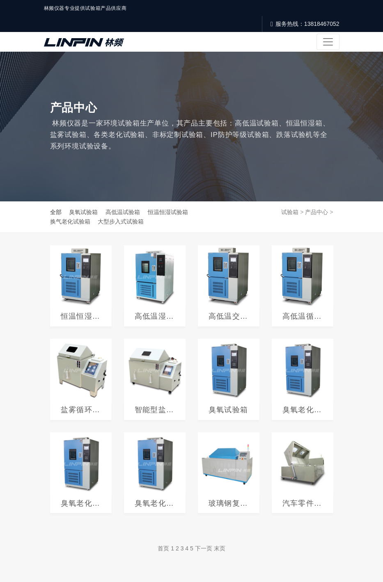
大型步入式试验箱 (121, 221)
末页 (219, 548)
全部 (56, 212)
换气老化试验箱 (70, 221)
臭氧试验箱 (83, 212)
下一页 (203, 548)
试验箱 (289, 212)
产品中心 (316, 212)
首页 (163, 548)
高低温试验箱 (122, 212)
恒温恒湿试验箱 (168, 212)
